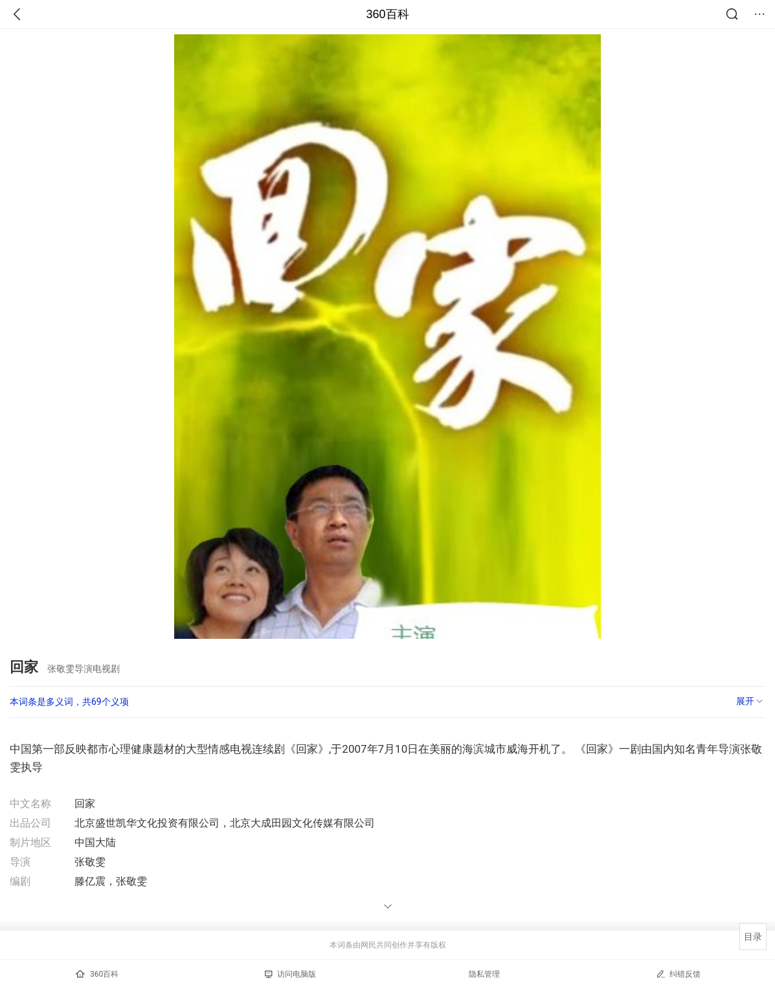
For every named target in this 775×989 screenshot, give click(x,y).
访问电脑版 (290, 974)
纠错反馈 (678, 974)
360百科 (387, 14)
